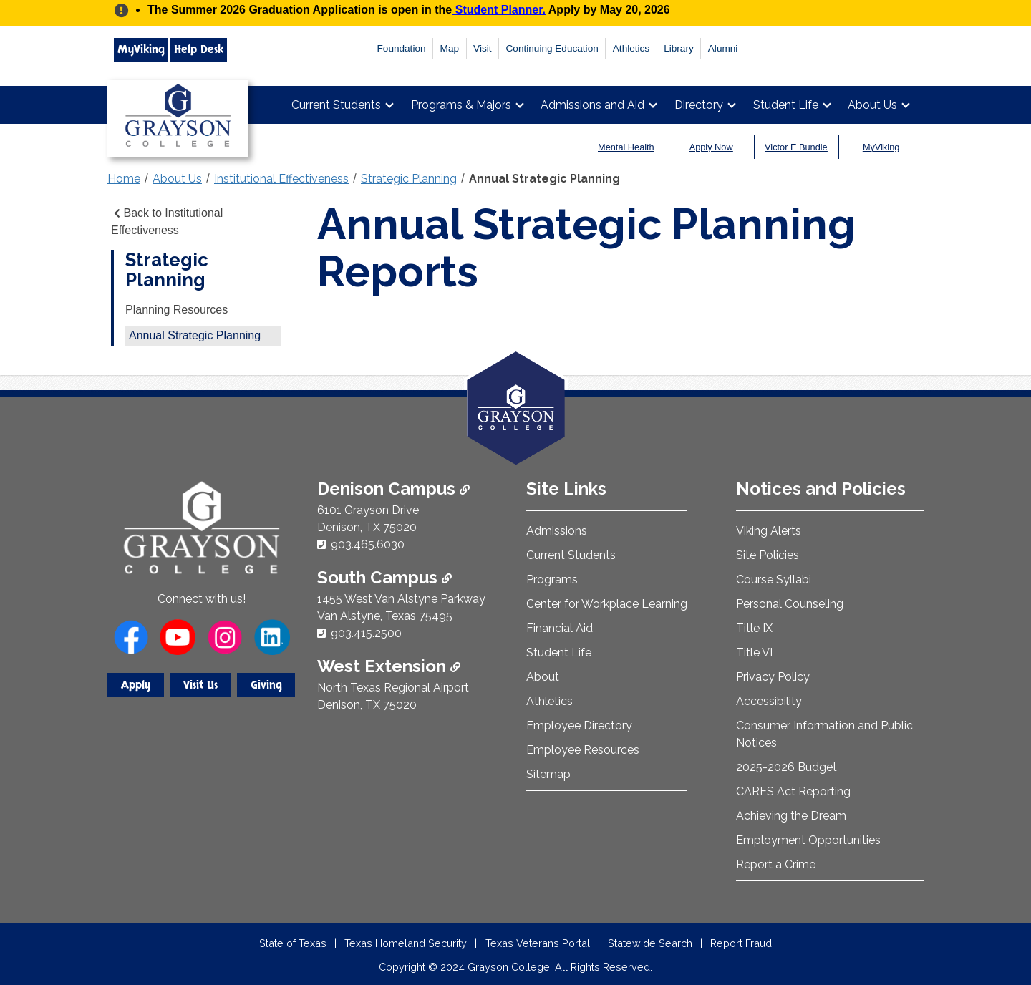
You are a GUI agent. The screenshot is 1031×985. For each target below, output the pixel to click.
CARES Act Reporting (793, 791)
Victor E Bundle (796, 147)
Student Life (785, 105)
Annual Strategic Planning (544, 178)
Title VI (754, 652)
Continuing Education (552, 48)
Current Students (336, 105)
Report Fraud (741, 943)
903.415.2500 (366, 633)
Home (123, 178)
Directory (698, 105)
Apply (135, 685)
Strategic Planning (409, 178)
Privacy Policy (773, 677)
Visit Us (200, 685)
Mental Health (626, 147)
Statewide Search (650, 943)
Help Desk (198, 49)
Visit (482, 48)
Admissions (556, 531)
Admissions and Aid (592, 105)
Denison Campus (393, 488)
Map (449, 48)
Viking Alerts (768, 531)
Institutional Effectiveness (281, 178)
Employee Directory (579, 725)
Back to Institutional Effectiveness (167, 221)
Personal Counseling (789, 604)
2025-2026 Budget (786, 767)
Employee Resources (582, 750)
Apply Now (711, 147)
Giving (266, 685)
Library (679, 48)
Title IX (754, 628)
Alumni (723, 48)
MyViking (141, 49)
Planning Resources (176, 310)
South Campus (384, 577)
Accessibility (769, 701)
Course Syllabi (773, 579)
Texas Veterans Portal (537, 943)
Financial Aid (559, 628)
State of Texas (292, 943)
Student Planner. (499, 10)
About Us (872, 105)
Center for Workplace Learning (606, 604)
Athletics (631, 48)
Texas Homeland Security (405, 943)
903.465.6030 (368, 544)
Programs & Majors (461, 105)
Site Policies (767, 555)
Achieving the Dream (791, 816)
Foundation (401, 48)
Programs (552, 579)
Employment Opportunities (808, 840)
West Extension (388, 666)
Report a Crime (775, 864)
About (542, 677)
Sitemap (548, 774)
